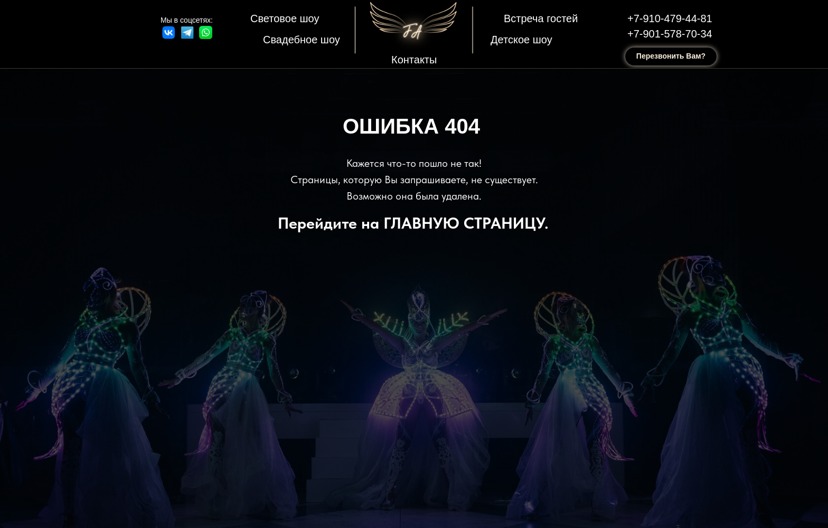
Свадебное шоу (301, 39)
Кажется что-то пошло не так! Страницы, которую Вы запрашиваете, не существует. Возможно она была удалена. (414, 179)
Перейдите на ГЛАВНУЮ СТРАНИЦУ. (413, 222)
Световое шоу (284, 18)
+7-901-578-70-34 (669, 34)
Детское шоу (521, 39)
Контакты (414, 59)
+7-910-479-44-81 (669, 18)
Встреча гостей (541, 18)
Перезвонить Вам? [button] (670, 56)
